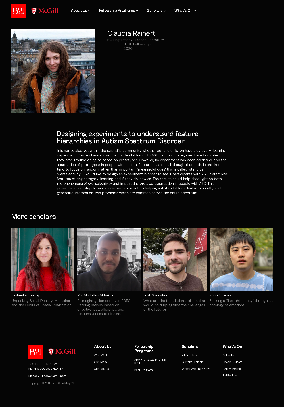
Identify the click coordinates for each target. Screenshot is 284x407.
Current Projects (193, 362)
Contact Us (101, 368)
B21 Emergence (232, 368)
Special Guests (232, 362)
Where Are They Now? (196, 368)
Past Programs (144, 370)
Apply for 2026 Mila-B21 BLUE (150, 361)
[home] (18, 11)
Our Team (100, 362)
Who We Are (102, 355)
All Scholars (189, 355)
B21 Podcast (231, 375)
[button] (80, 11)
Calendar (229, 355)
